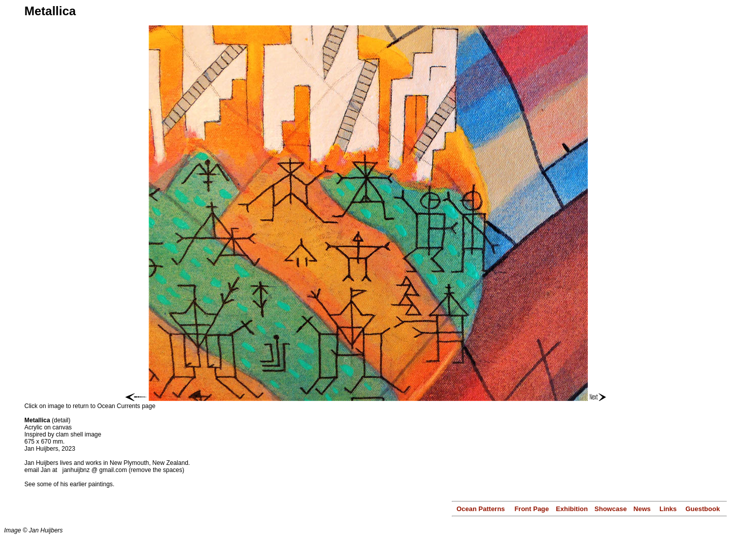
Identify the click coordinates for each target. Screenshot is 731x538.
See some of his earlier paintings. (69, 484)
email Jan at (41, 470)
